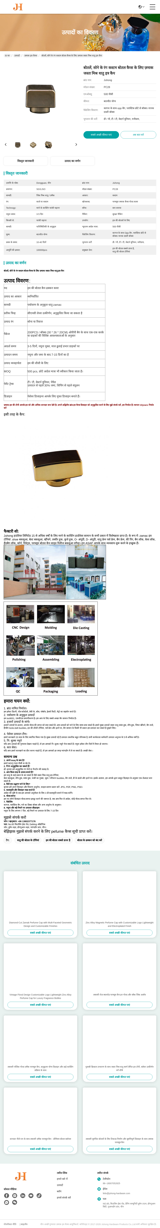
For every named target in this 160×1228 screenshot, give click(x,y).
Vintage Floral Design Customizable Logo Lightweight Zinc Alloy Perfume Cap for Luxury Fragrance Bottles (40, 996)
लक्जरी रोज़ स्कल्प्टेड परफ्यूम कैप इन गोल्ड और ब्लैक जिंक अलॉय (119, 994)
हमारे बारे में (62, 1179)
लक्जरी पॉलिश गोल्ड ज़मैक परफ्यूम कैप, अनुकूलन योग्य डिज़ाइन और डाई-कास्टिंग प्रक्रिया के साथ (40, 1068)
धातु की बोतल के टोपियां (28, 840)
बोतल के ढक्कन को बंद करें (89, 840)
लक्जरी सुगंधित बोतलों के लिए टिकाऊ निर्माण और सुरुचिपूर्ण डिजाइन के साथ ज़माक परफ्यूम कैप (119, 1141)
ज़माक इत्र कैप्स (30, 55)
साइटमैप (24, 1224)
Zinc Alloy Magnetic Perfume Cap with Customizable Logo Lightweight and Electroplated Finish (119, 924)
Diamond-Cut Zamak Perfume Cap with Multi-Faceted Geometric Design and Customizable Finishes (40, 924)
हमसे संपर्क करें (64, 1197)
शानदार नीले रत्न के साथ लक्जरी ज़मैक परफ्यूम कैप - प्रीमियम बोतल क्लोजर (40, 1139)
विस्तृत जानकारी (25, 161)
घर (7, 55)
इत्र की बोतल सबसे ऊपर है (58, 840)
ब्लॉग (59, 1191)
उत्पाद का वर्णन (72, 161)
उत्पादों (17, 55)
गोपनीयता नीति (10, 1224)
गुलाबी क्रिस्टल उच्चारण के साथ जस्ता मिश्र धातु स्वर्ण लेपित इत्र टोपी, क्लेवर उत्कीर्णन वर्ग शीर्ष (119, 1068)
